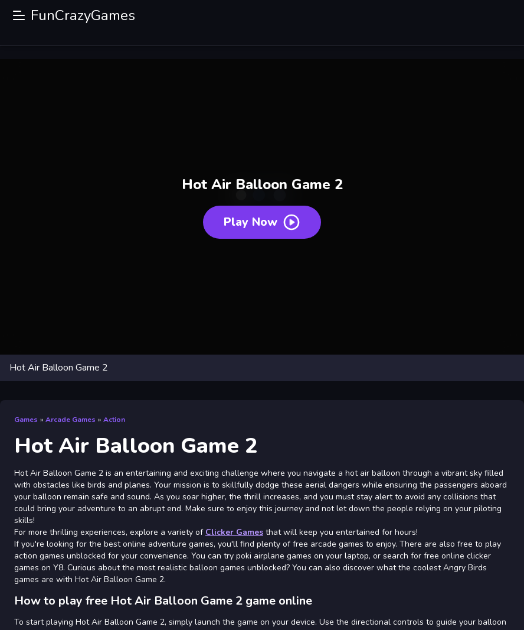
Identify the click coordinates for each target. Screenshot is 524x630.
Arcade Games (70, 419)
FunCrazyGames (83, 15)
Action (114, 419)
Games (26, 419)
